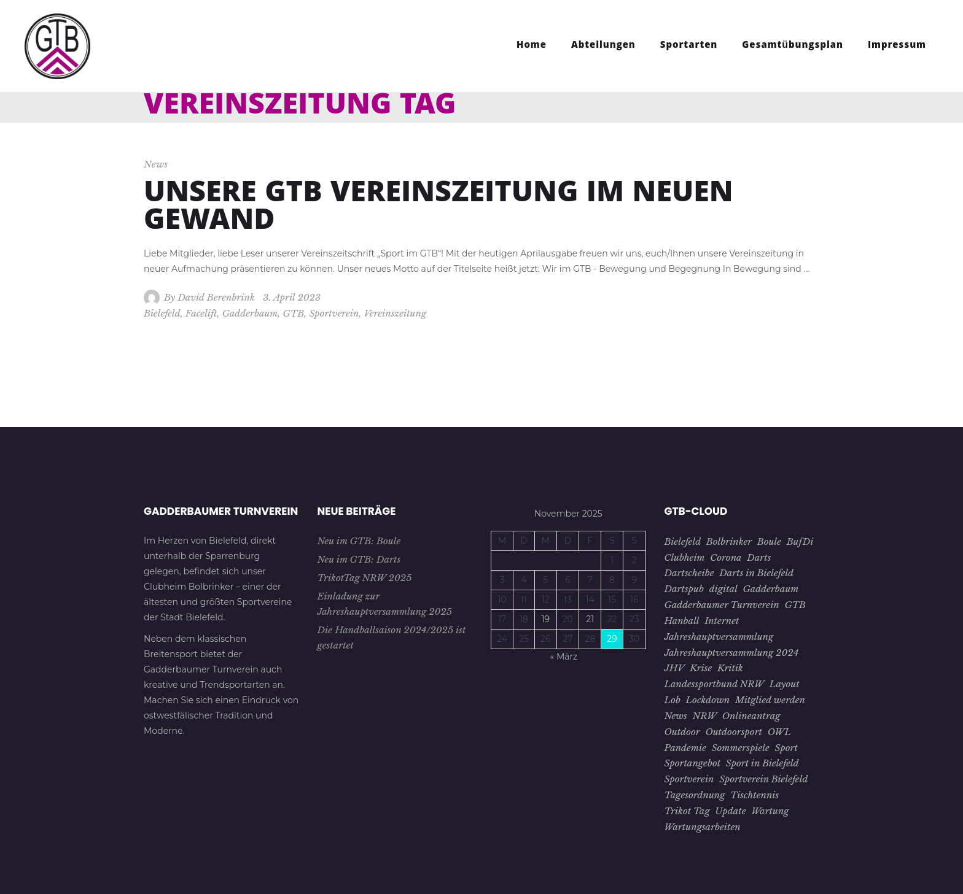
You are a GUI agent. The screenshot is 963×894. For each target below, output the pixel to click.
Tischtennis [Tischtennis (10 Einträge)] (754, 795)
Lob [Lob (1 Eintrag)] (672, 700)
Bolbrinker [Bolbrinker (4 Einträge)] (729, 541)
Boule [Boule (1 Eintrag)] (769, 541)
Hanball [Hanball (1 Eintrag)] (682, 620)
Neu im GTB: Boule (359, 541)
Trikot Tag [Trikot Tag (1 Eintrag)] (687, 811)
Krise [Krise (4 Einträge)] (701, 668)
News (156, 164)
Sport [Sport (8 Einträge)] (786, 747)
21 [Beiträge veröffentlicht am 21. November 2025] (590, 619)
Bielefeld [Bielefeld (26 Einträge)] (683, 541)
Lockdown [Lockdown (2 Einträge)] (708, 700)
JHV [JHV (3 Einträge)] (675, 668)
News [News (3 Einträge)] (676, 716)
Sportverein (334, 313)
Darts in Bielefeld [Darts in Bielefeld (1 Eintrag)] (756, 573)
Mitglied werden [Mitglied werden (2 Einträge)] (770, 700)
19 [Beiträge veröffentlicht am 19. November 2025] (545, 619)
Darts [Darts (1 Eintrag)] (759, 557)
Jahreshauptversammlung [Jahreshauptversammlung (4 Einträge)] (719, 636)
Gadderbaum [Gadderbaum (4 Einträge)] (771, 589)
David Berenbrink (215, 297)
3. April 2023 (292, 297)
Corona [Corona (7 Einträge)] (725, 557)
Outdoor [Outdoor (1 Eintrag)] (682, 732)
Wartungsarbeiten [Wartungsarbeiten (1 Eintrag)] (703, 827)
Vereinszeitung (395, 313)
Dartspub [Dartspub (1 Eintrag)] (684, 589)
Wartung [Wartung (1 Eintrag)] (770, 811)
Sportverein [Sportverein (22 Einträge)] (689, 779)
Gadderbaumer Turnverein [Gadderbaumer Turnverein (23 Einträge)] (722, 605)
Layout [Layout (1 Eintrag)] (785, 684)
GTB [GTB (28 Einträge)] (795, 605)
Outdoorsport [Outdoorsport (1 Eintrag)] (733, 732)
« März (564, 656)
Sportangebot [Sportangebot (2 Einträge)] (693, 763)
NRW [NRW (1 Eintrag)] (705, 716)
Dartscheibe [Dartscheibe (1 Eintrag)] (689, 573)
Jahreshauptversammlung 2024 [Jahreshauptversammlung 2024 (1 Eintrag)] (732, 652)
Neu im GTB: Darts (359, 559)
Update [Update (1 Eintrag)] (730, 811)
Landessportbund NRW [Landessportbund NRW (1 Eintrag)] (715, 684)
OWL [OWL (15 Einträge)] (779, 732)
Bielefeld (162, 313)
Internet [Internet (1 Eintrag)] (721, 620)
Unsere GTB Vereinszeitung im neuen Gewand (438, 209)
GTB (294, 313)
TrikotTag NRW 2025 (365, 578)
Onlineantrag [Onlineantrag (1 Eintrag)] (751, 716)
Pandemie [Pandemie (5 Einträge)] (685, 747)
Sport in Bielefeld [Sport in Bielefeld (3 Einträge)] (762, 763)
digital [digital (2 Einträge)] (723, 589)
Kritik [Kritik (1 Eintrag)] (730, 668)
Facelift (201, 313)
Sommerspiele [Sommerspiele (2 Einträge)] (741, 747)
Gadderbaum (250, 313)
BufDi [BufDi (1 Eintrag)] (800, 541)
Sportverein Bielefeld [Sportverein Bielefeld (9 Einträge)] (763, 779)
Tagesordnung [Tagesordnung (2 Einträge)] (695, 795)
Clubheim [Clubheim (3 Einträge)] (685, 557)
